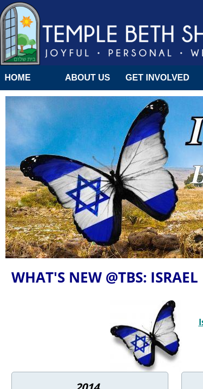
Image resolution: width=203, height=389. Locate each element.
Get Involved (157, 77)
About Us (87, 77)
